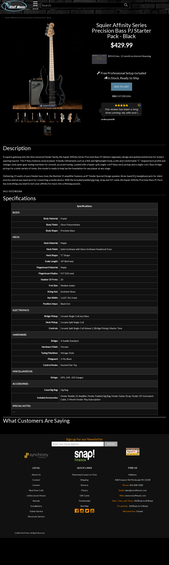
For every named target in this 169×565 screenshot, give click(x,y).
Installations (36, 515)
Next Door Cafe (36, 499)
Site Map (84, 515)
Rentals (36, 509)
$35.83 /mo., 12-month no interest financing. (121, 60)
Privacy (84, 499)
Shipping (84, 488)
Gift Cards (84, 504)
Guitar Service (36, 520)
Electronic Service (36, 525)
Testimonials (84, 509)
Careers (36, 494)
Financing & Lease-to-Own (84, 483)
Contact (36, 488)
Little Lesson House (36, 504)
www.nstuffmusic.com (135, 504)
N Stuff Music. (25, 542)
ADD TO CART (121, 87)
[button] (101, 112)
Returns (84, 494)
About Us (36, 483)
